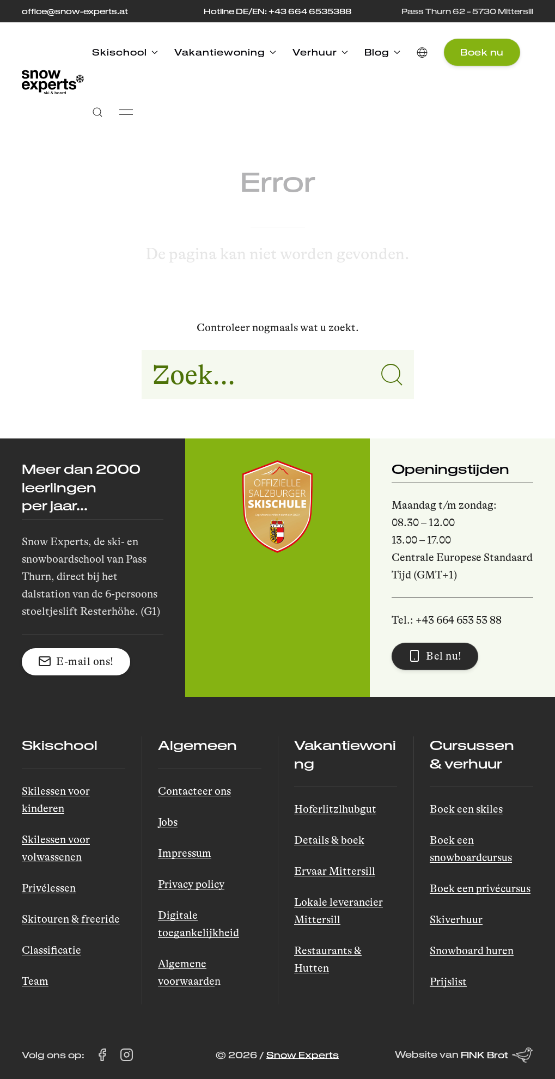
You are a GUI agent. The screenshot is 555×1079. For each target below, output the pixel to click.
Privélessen (49, 888)
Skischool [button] (125, 52)
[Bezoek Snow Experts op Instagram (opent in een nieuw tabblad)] (126, 1055)
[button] (422, 52)
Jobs (168, 822)
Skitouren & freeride (71, 919)
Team (35, 981)
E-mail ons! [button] (76, 661)
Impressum (184, 853)
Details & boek (329, 840)
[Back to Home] (53, 82)
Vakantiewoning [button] (225, 52)
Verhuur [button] (320, 52)
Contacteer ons (194, 791)
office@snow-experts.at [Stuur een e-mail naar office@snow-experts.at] (75, 11)
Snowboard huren (472, 950)
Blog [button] (382, 52)
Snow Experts (302, 1055)
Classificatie (51, 950)
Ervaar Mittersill (334, 871)
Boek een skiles (466, 809)
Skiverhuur (456, 919)
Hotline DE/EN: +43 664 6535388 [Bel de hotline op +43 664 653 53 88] (277, 11)
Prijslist (448, 982)
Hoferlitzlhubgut (335, 809)
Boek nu (482, 52)
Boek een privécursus (480, 888)
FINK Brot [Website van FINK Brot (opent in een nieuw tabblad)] (497, 1055)
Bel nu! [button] (435, 655)
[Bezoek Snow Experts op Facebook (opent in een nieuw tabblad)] (102, 1055)
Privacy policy (191, 884)
